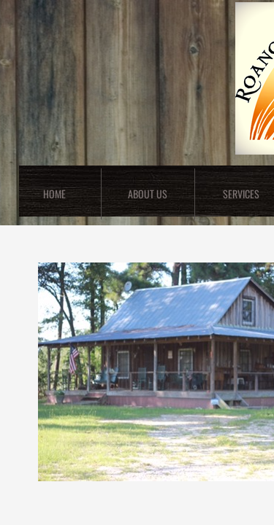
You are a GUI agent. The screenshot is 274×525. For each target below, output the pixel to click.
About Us (147, 193)
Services (241, 193)
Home (54, 193)
